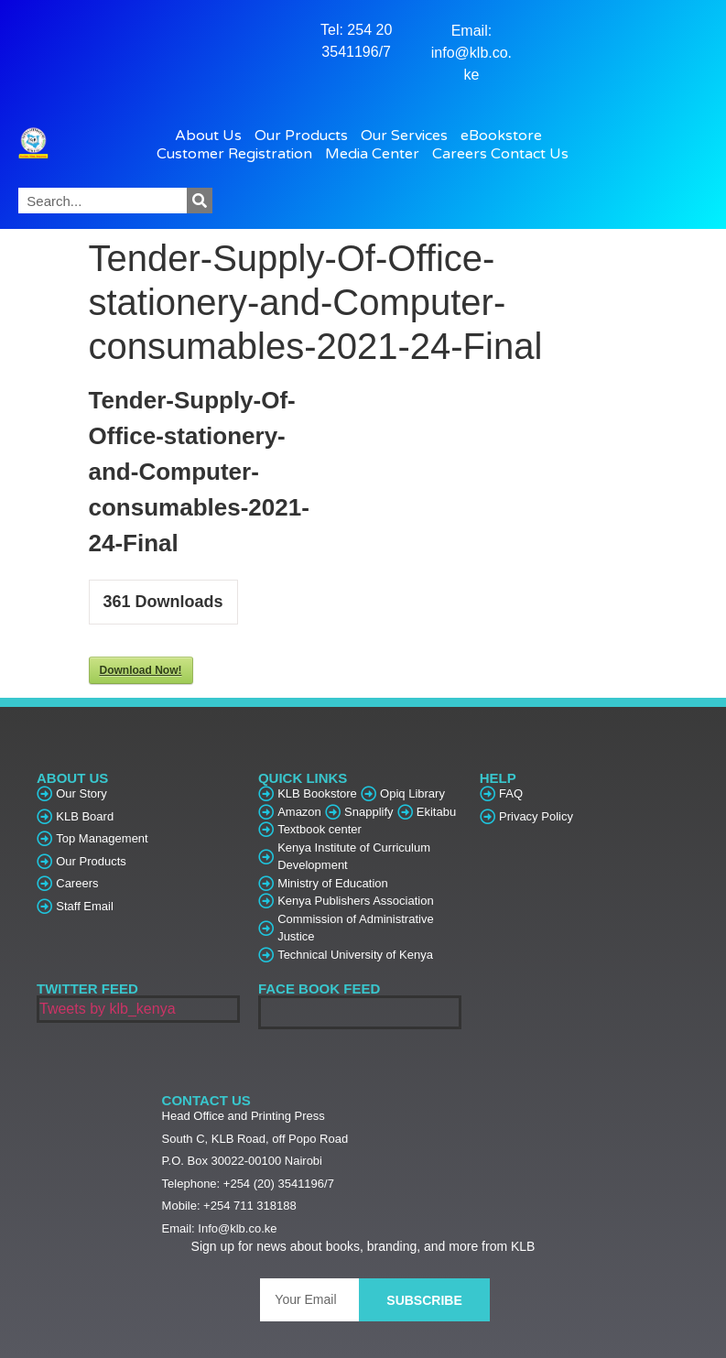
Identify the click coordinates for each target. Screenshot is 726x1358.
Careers (459, 154)
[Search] (199, 200)
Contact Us (530, 154)
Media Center (376, 154)
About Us (213, 135)
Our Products (306, 135)
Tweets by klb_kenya (107, 1008)
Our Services (409, 135)
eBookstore (506, 135)
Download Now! (141, 670)
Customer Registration (239, 154)
